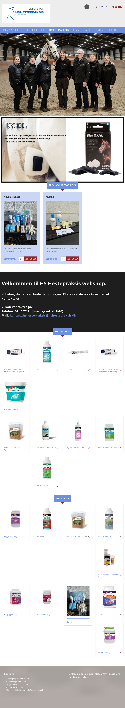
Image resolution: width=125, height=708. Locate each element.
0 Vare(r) (103, 6)
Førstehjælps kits (59, 30)
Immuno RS (103, 614)
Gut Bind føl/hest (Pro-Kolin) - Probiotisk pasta (14, 370)
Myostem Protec (104, 536)
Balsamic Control (11, 409)
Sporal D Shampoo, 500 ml (46, 447)
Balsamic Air (40, 369)
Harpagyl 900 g (10, 614)
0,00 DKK (117, 7)
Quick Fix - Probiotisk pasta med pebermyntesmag (109, 370)
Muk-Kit (50, 196)
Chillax (69, 369)
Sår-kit (69, 622)
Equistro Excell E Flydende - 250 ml (109, 575)
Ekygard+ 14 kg (104, 653)
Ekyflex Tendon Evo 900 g (108, 447)
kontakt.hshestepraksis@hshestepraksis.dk (43, 315)
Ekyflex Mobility (41, 486)
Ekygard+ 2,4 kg (10, 536)
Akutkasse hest (12, 196)
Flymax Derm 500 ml (75, 447)
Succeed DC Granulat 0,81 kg (15, 448)
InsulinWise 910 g (42, 614)
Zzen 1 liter (40, 536)
